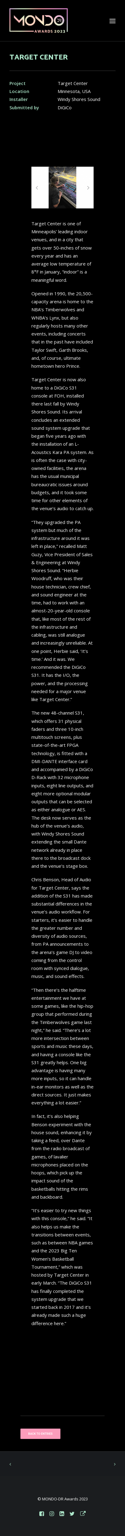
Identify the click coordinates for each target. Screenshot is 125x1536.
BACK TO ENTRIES (40, 1433)
